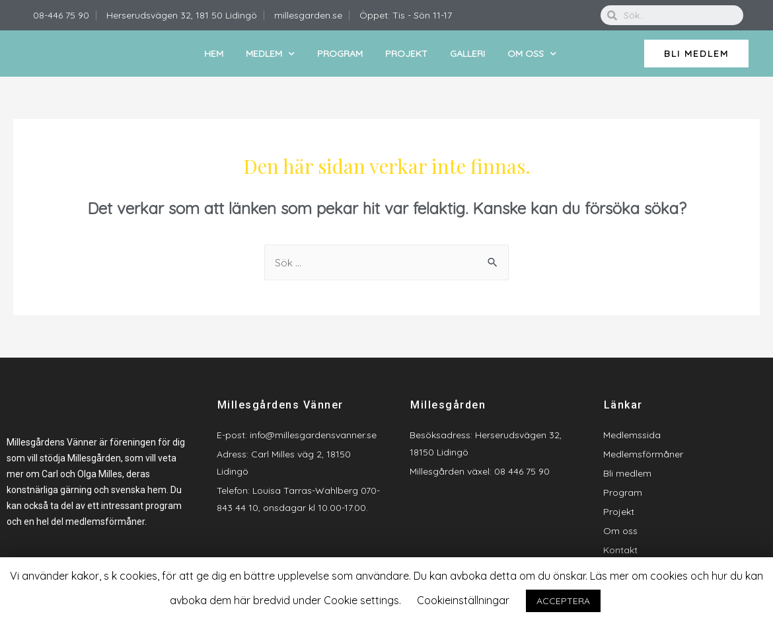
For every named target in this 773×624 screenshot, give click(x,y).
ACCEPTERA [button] (563, 601)
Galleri (467, 53)
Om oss (531, 54)
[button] (696, 53)
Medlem (270, 54)
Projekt (406, 53)
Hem (213, 53)
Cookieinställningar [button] (463, 600)
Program (340, 53)
